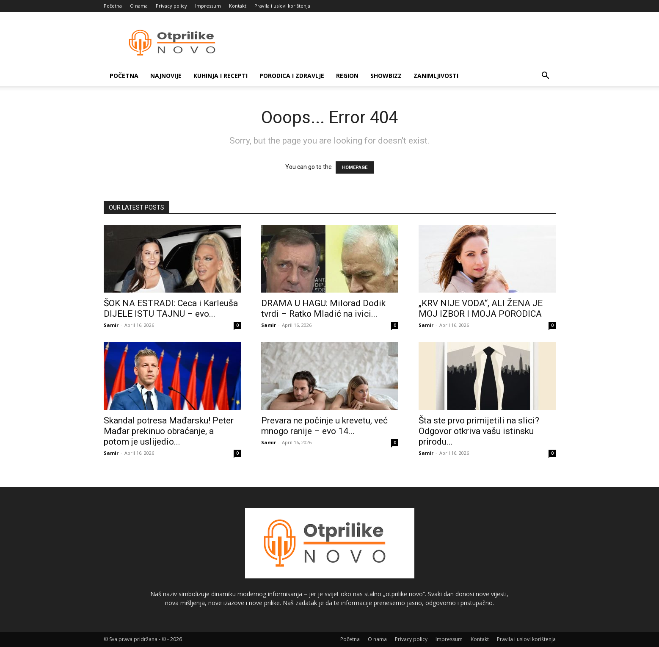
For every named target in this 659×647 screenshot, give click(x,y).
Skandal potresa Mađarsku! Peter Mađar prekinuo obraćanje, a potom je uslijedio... (169, 431)
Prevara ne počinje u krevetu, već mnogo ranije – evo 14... (324, 425)
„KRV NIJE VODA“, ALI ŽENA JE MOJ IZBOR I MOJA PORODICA (481, 308)
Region (347, 76)
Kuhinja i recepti (220, 76)
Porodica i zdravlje (291, 76)
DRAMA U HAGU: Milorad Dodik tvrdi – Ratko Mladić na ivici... (323, 308)
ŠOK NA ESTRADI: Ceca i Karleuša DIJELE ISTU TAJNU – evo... (171, 308)
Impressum (208, 6)
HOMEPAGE (354, 167)
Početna (113, 6)
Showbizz (386, 76)
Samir (111, 325)
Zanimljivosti (436, 76)
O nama (139, 6)
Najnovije (166, 76)
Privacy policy (171, 6)
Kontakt (237, 6)
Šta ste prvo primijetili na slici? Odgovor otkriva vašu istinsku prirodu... (479, 431)
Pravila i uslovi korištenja (282, 6)
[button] (545, 76)
